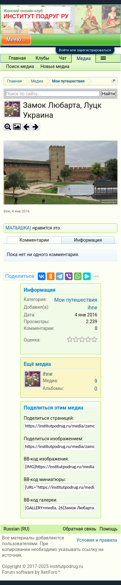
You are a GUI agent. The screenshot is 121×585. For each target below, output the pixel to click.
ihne (7, 211)
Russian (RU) (16, 528)
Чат (63, 58)
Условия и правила (96, 540)
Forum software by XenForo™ (31, 572)
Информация (88, 240)
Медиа (83, 58)
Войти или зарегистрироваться (85, 50)
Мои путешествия (75, 300)
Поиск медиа (20, 66)
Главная (17, 58)
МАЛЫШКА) (18, 227)
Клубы (42, 58)
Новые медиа (54, 66)
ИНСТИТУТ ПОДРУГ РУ (36, 16)
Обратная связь (79, 528)
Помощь (108, 528)
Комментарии (34, 240)
